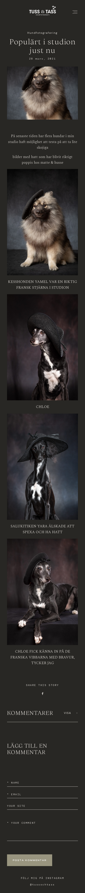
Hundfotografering (42, 33)
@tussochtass (42, 884)
